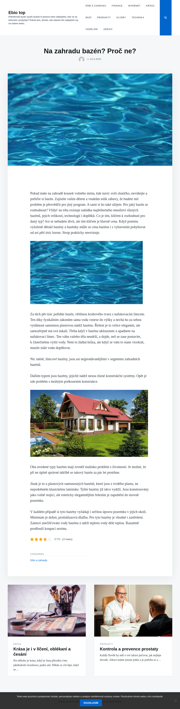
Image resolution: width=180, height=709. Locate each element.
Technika (138, 17)
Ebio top (16, 12)
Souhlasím (90, 702)
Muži (89, 17)
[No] (175, 700)
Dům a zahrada (96, 6)
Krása (150, 6)
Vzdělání (92, 29)
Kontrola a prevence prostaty (129, 649)
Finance (117, 6)
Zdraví (107, 29)
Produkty (104, 17)
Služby (121, 17)
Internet (134, 6)
